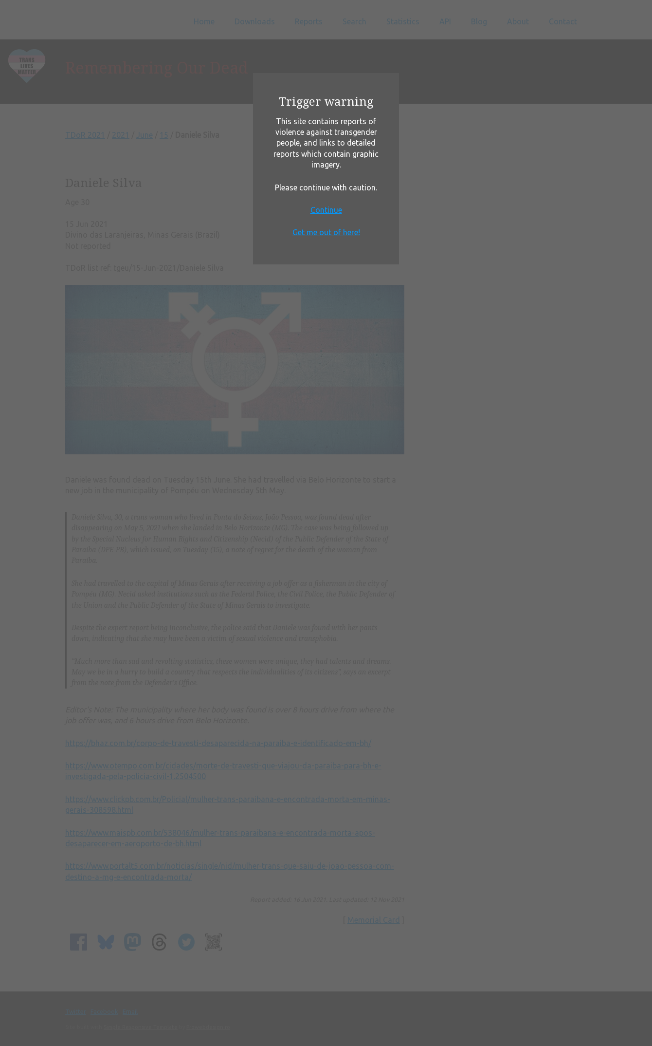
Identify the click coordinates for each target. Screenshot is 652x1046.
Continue (326, 209)
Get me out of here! (326, 232)
